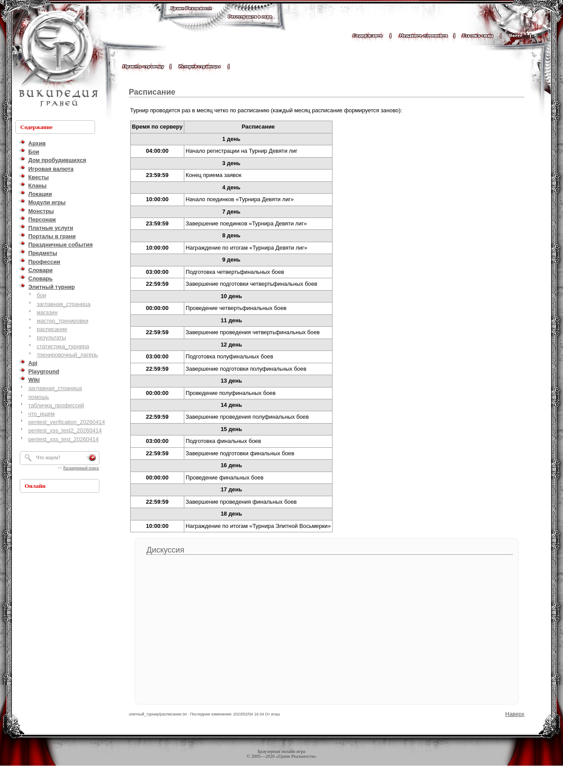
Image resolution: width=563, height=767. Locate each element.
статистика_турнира (63, 346)
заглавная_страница (63, 304)
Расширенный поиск (81, 468)
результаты (51, 337)
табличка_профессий (56, 405)
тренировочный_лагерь (67, 354)
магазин (47, 312)
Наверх (515, 714)
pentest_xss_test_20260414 (63, 439)
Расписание (152, 92)
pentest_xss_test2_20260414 (65, 430)
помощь (38, 397)
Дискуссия (165, 550)
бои (41, 295)
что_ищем (41, 413)
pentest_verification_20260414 (66, 422)
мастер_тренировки (62, 320)
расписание (52, 329)
